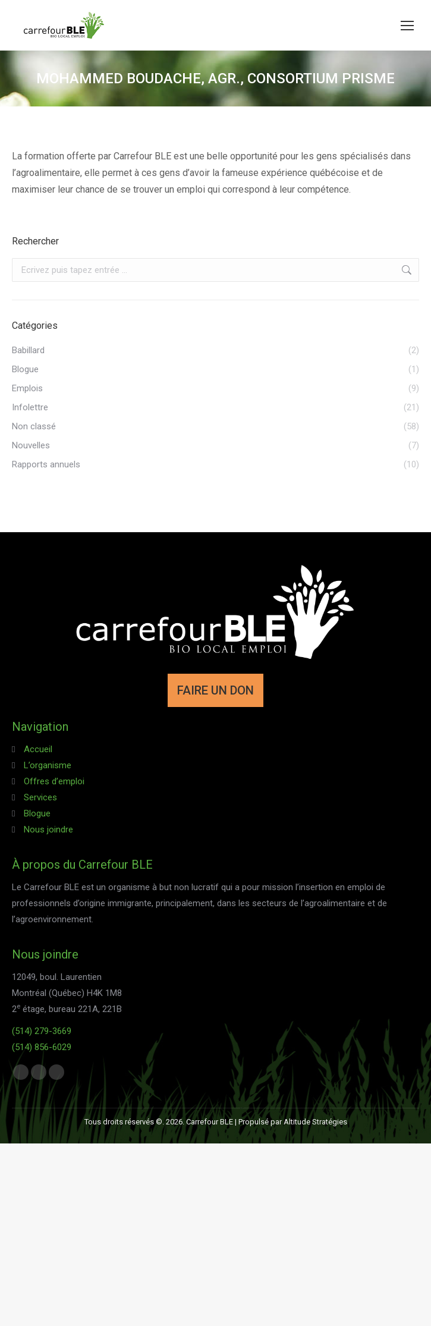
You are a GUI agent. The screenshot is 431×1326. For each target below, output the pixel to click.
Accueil (38, 749)
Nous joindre (48, 829)
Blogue (37, 813)
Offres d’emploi (54, 781)
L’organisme (47, 765)
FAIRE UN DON (215, 690)
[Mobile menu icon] (407, 25)
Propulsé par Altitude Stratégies (292, 1121)
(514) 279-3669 (41, 1031)
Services (40, 797)
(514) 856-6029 (41, 1047)
